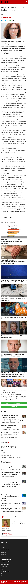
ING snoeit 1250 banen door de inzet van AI (13, 318)
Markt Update (5, 462)
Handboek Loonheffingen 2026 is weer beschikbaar (13, 299)
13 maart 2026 (5, 333)
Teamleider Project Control (8, 446)
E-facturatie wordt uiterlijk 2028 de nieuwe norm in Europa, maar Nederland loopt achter (10, 474)
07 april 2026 (4, 257)
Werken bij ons (5, 564)
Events (3, 547)
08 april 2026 (4, 237)
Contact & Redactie (6, 561)
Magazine (3, 554)
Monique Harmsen (6, 17)
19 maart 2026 (5, 314)
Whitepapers (5, 491)
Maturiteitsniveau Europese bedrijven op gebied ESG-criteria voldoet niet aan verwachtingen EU (10, 482)
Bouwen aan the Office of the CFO (10, 503)
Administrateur (5, 451)
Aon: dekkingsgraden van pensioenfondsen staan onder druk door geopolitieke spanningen (13, 261)
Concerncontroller (6, 455)
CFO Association (5, 549)
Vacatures (4, 442)
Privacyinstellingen (5, 571)
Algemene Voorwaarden (7, 569)
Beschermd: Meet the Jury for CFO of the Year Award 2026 (14, 336)
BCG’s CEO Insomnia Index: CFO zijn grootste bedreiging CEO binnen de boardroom (12, 241)
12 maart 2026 (5, 352)
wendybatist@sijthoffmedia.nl (11, 535)
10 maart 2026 (5, 370)
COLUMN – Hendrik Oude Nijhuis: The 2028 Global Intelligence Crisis (12, 355)
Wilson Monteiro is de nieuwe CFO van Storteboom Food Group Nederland (10, 434)
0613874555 (6, 533)
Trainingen (3, 552)
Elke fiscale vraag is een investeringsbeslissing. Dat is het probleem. (10, 496)
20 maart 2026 (5, 277)
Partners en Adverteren (7, 545)
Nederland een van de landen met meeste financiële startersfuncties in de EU (14, 281)
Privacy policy (4, 566)
